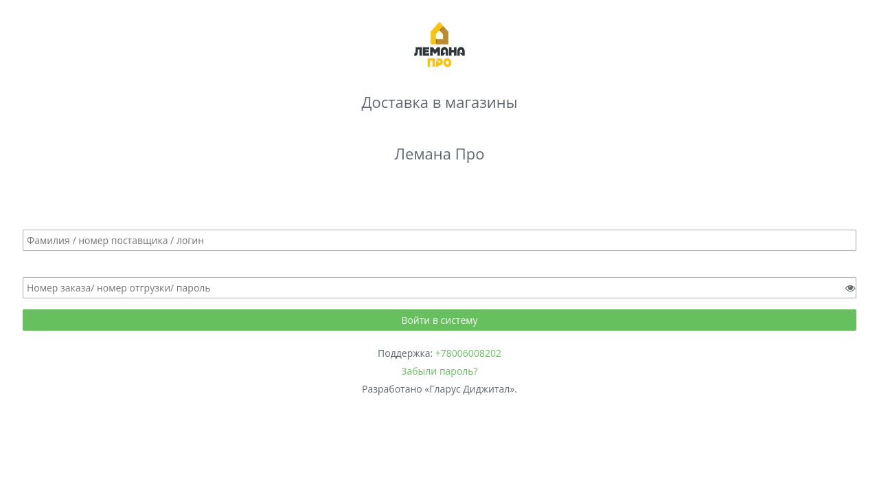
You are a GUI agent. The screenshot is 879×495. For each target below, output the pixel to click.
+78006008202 (468, 353)
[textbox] (439, 240)
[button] (439, 320)
